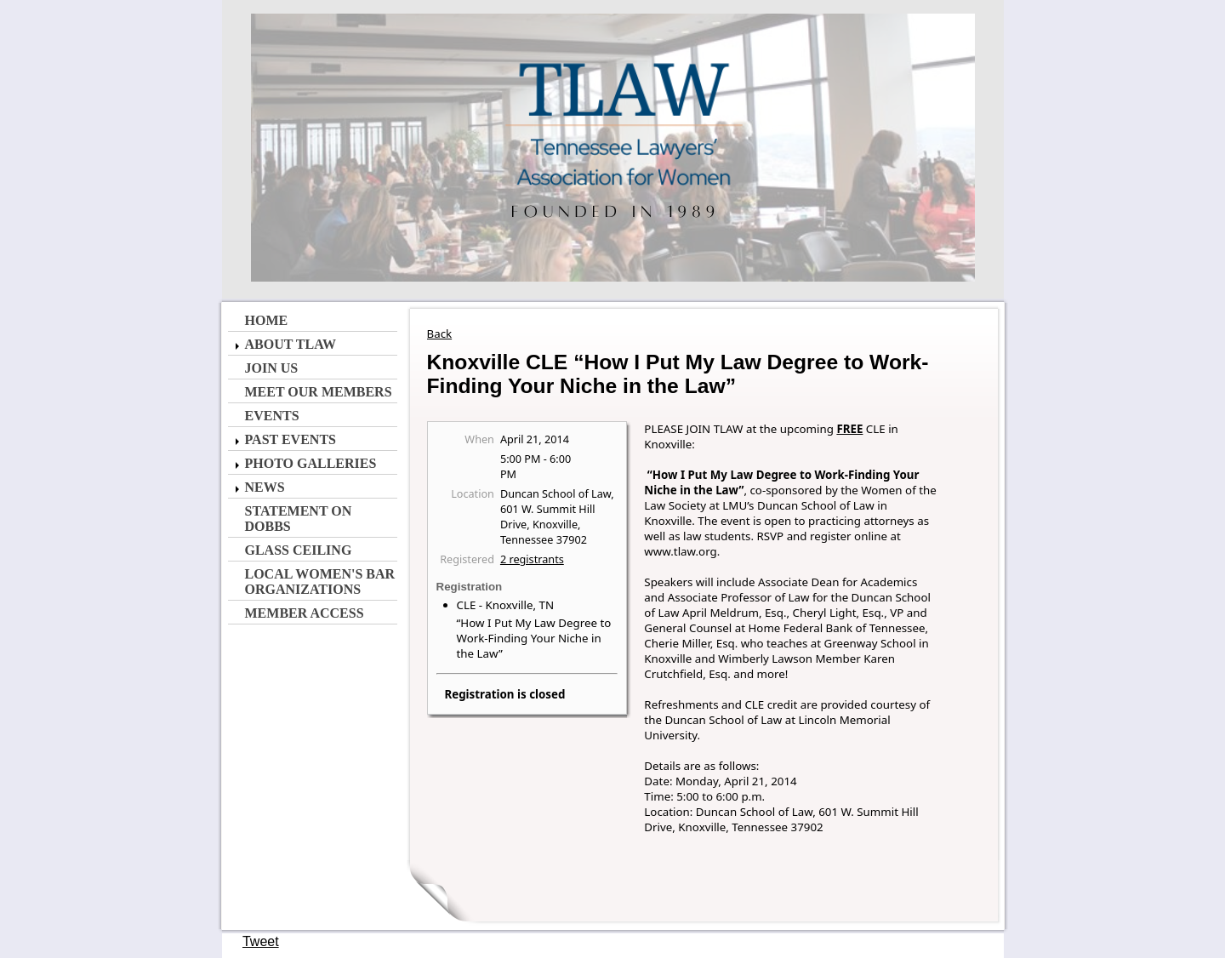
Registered (467, 559)
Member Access (304, 613)
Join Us (272, 368)
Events (272, 415)
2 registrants (532, 559)
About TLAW (290, 344)
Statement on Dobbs (298, 518)
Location (472, 493)
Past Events (290, 439)
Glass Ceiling (298, 550)
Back (440, 333)
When (479, 439)
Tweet (260, 941)
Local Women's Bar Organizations (320, 581)
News (265, 487)
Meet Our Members (318, 392)
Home (266, 320)
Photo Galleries (311, 463)
